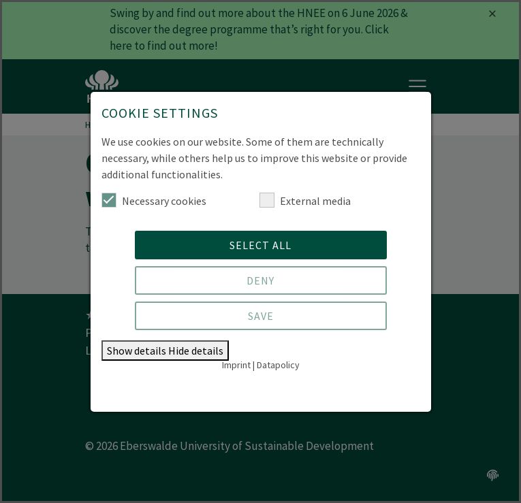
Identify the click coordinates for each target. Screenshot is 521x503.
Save (261, 316)
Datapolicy (278, 365)
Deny (260, 280)
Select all (260, 245)
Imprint (236, 365)
